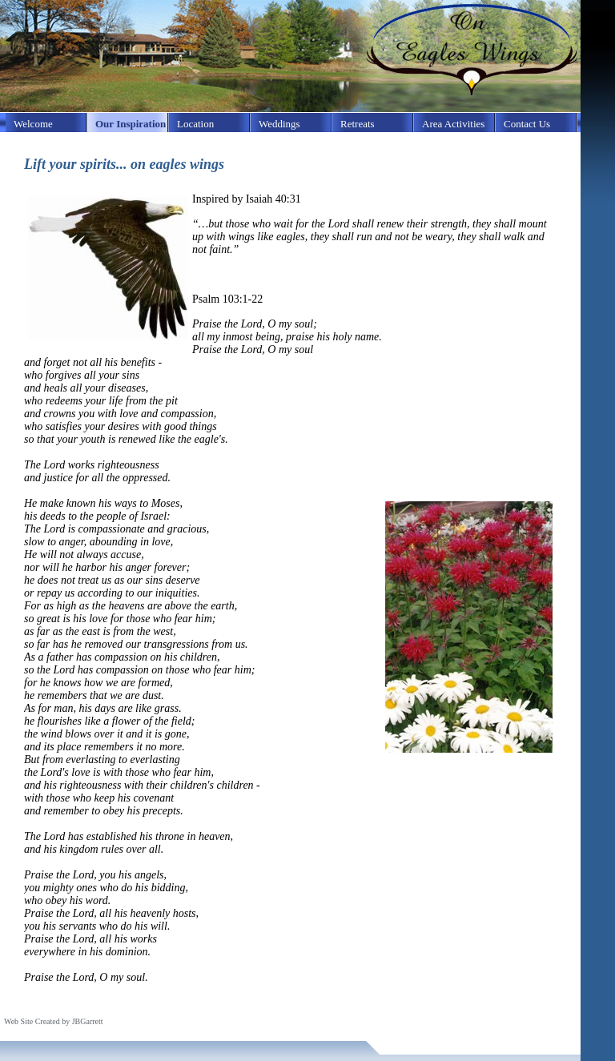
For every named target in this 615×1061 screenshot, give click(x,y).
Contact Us (527, 124)
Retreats (357, 124)
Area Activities (453, 124)
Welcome (33, 124)
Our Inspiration (130, 124)
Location (195, 124)
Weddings (279, 124)
